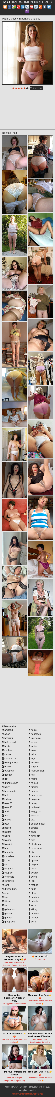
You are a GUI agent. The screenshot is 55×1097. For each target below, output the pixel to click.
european (8, 770)
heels (33, 730)
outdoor (34, 897)
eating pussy (10, 762)
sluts (32, 832)
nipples (33, 787)
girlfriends (8, 909)
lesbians (34, 762)
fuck (5, 905)
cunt (5, 885)
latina (33, 754)
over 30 (7, 803)
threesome (35, 848)
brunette (7, 852)
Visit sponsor (36, 88)
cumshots (8, 881)
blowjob (7, 844)
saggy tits (35, 811)
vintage (34, 917)
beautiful (7, 738)
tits (31, 852)
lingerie (34, 766)
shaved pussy (37, 823)
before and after (11, 742)
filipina (6, 901)
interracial (35, 738)
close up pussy (11, 758)
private (33, 901)
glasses (7, 913)
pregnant (34, 799)
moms (33, 779)
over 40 (7, 807)
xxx (31, 881)
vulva (33, 868)
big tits (6, 832)
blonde (7, 840)
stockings (35, 844)
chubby (7, 750)
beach (6, 828)
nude (32, 889)
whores (34, 872)
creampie (8, 877)
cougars (7, 868)
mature (33, 885)
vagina (33, 864)
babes (6, 819)
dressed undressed (13, 889)
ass (5, 815)
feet (5, 897)
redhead (34, 807)
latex (32, 750)
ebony (6, 766)
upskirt (33, 860)
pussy (33, 803)
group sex (8, 921)
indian (6, 799)
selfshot (34, 815)
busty (6, 746)
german (7, 775)
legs (32, 758)
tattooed (34, 913)
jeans (33, 742)
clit (4, 864)
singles (33, 828)
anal (5, 811)
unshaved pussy (38, 856)
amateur (7, 730)
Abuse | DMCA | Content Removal (20, 1087)
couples (7, 872)
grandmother (10, 783)
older (32, 893)
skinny (33, 909)
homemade (9, 791)
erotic (6, 893)
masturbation (37, 770)
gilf (4, 779)
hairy (6, 787)
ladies (33, 746)
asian (6, 734)
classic (6, 754)
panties (34, 791)
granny (7, 917)
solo (32, 840)
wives (33, 877)
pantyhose (35, 795)
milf (32, 775)
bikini (6, 836)
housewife (35, 734)
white (33, 921)
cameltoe (8, 856)
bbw (5, 823)
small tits (34, 836)
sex (32, 819)
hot (5, 795)
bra (5, 848)
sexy (32, 905)
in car (6, 860)
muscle (33, 783)
